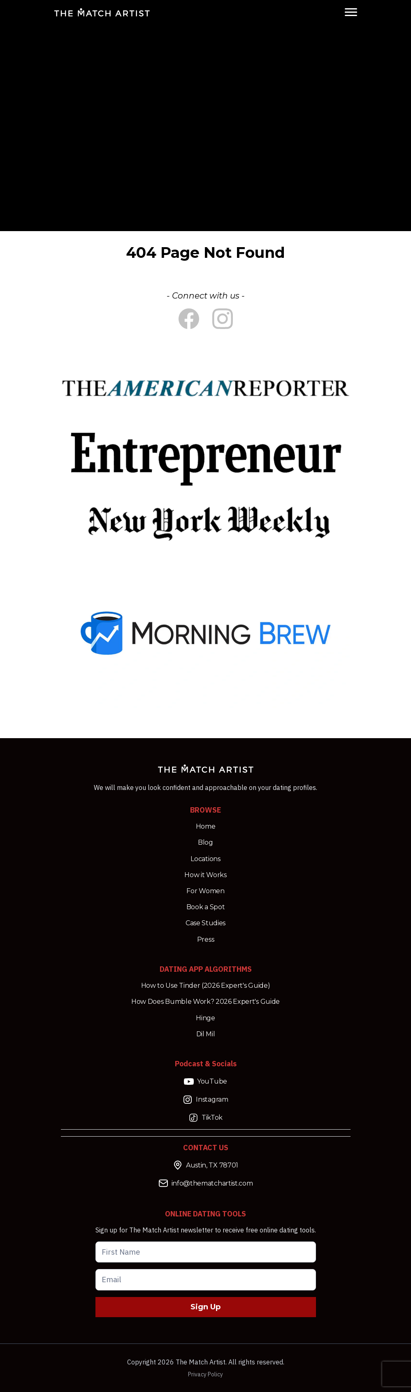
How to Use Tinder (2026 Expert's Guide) (205, 985)
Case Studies (205, 923)
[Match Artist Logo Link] (102, 12)
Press (205, 939)
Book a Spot (205, 907)
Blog (205, 842)
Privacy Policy (205, 1374)
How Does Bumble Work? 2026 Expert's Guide (205, 1001)
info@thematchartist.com (205, 1183)
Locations (205, 859)
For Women (205, 891)
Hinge (205, 1018)
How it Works (205, 875)
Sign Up (205, 1306)
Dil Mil (205, 1034)
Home (206, 826)
